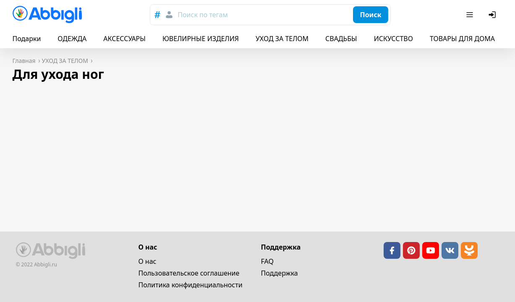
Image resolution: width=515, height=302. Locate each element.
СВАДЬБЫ (341, 38)
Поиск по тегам (202, 14)
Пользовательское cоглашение (189, 273)
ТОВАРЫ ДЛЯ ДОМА (462, 38)
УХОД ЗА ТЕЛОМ (282, 38)
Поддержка (279, 273)
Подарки (27, 38)
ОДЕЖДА (72, 38)
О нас (148, 261)
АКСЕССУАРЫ (124, 38)
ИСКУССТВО (393, 38)
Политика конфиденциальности (191, 284)
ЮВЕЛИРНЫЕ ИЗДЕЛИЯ (200, 38)
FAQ (267, 261)
